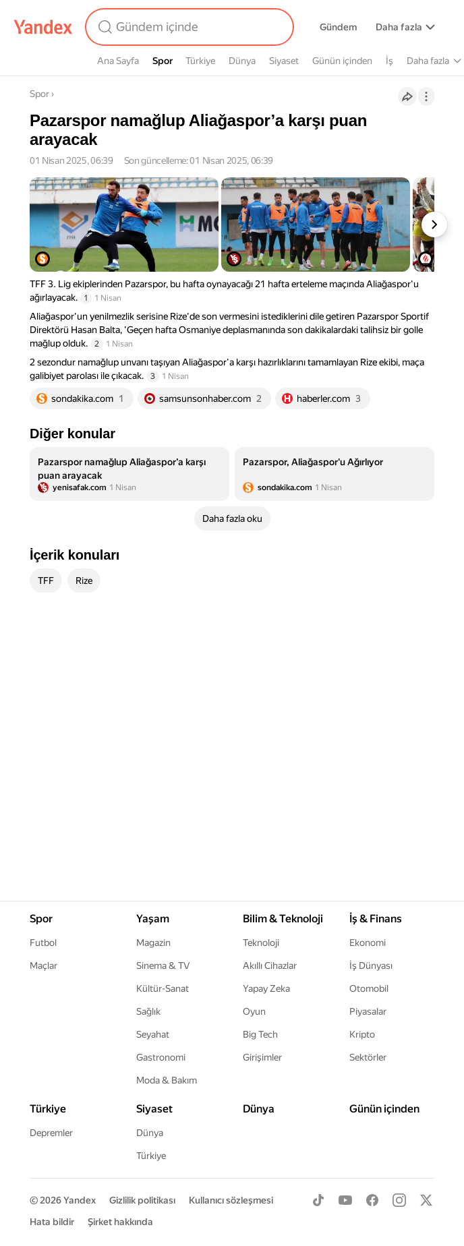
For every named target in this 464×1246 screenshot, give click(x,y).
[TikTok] (318, 1200)
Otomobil (368, 988)
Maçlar (43, 965)
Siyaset (284, 60)
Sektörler (367, 1057)
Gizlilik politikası (142, 1200)
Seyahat (152, 1034)
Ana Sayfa (118, 60)
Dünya (242, 60)
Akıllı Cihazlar (270, 965)
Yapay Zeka (266, 988)
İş (389, 60)
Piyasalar (367, 1011)
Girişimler (262, 1057)
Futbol (43, 942)
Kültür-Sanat (162, 988)
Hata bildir (52, 1221)
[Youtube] (345, 1200)
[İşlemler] (426, 96)
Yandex (79, 1200)
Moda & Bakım (166, 1080)
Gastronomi (160, 1057)
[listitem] (129, 474)
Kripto (362, 1034)
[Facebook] (372, 1200)
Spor (162, 61)
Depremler (51, 1132)
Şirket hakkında (120, 1221)
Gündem (338, 27)
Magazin (153, 942)
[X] (426, 1200)
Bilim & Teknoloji (283, 918)
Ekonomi (367, 942)
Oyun (254, 1011)
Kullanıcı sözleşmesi (231, 1200)
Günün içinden (342, 60)
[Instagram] (399, 1200)
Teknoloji (261, 942)
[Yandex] (43, 27)
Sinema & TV (163, 965)
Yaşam (152, 918)
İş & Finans (375, 918)
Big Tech (260, 1034)
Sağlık (148, 1011)
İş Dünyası (371, 965)
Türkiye (200, 60)
